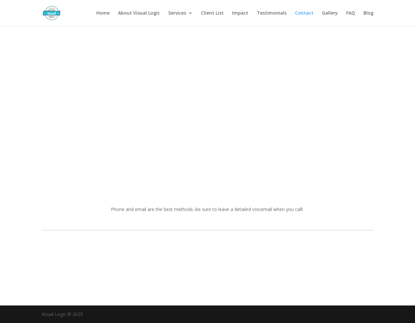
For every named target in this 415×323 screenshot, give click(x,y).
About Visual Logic (139, 13)
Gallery (330, 13)
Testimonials (272, 13)
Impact (240, 13)
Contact (304, 13)
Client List (212, 13)
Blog (368, 13)
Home (103, 13)
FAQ (350, 13)
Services (177, 13)
